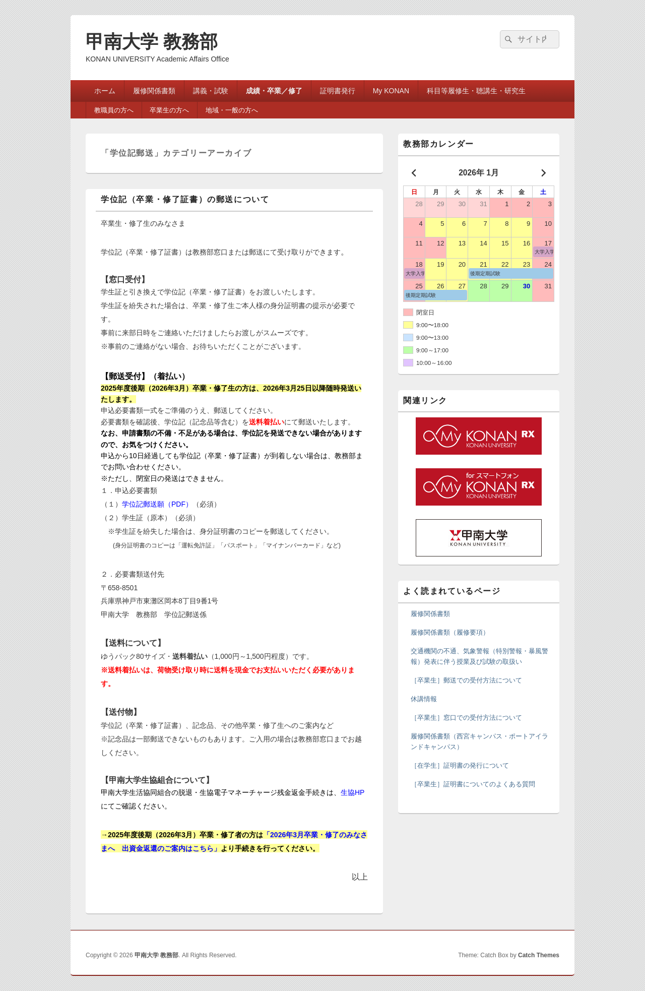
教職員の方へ (114, 110)
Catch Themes (538, 955)
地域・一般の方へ (232, 110)
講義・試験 (210, 91)
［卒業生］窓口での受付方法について (466, 717)
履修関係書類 (154, 91)
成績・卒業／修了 (274, 91)
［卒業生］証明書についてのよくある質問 (473, 784)
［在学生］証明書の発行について (460, 765)
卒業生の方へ (169, 110)
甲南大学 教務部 (152, 41)
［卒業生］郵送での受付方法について (466, 680)
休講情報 (424, 699)
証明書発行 (337, 91)
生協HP (352, 792)
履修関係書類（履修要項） (450, 632)
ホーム (104, 91)
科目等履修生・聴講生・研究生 (476, 91)
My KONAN (391, 91)
